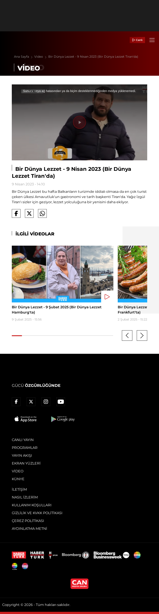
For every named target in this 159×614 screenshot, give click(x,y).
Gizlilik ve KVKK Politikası (37, 513)
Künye (18, 479)
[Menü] (152, 40)
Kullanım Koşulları (32, 505)
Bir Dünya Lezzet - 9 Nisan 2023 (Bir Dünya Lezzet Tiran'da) (93, 57)
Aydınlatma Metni (29, 529)
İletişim (19, 489)
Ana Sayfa (24, 57)
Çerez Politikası (28, 521)
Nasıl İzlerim (25, 497)
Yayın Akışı (22, 455)
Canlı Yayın (23, 440)
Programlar (25, 448)
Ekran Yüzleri (26, 463)
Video (41, 57)
